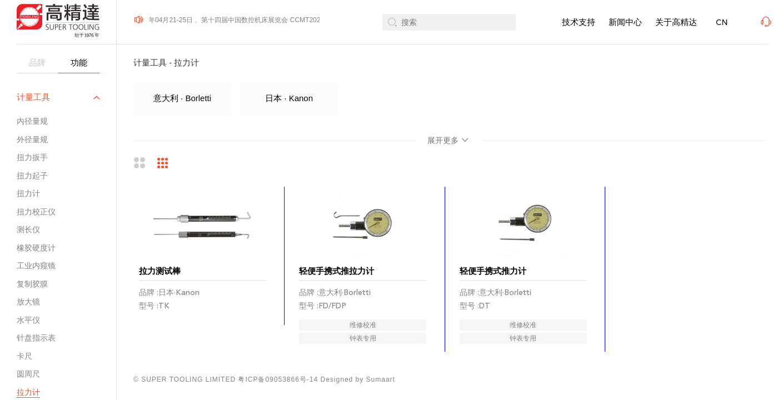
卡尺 (24, 356)
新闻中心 (625, 22)
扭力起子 (32, 175)
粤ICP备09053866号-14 (278, 379)
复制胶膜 (32, 283)
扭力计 (28, 193)
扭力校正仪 (36, 211)
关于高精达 (676, 22)
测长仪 (28, 229)
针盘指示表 (36, 337)
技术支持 (578, 22)
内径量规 (32, 121)
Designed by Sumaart (358, 379)
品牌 (37, 62)
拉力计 (28, 392)
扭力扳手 (32, 157)
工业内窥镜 (36, 265)
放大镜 (28, 301)
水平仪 (28, 320)
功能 (79, 62)
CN (722, 22)
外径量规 (32, 139)
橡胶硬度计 (36, 247)
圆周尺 (28, 373)
